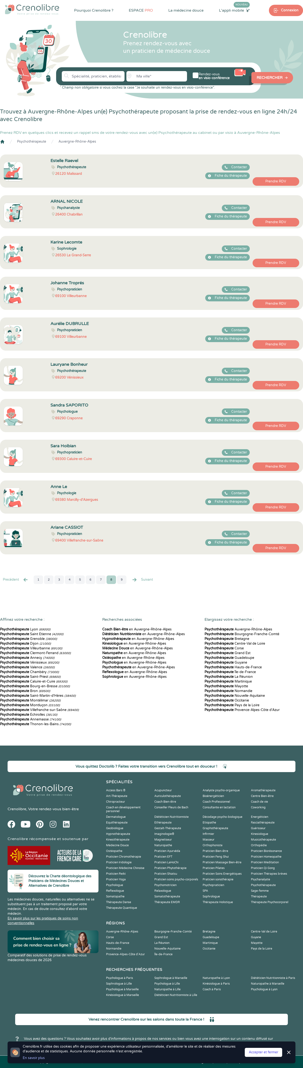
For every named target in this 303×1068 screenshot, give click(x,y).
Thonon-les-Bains (35, 724)
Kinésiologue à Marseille (122, 995)
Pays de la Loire (232, 705)
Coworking (258, 807)
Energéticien (259, 817)
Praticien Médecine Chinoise (125, 868)
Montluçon (30, 705)
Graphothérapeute (215, 828)
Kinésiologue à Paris (216, 983)
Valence (27, 667)
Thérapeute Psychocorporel (269, 902)
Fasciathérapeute (263, 822)
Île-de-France (230, 672)
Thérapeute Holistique (218, 902)
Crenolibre (17, 809)
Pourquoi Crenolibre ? (93, 10)
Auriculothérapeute (167, 796)
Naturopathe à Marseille (267, 983)
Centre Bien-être (262, 796)
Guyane (226, 663)
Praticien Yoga (116, 879)
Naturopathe (163, 845)
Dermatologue (116, 817)
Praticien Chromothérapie (123, 856)
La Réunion (229, 677)
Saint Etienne (31, 634)
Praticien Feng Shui (216, 856)
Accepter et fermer (263, 1052)
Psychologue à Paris (119, 978)
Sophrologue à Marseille (170, 978)
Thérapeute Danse (118, 902)
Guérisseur (258, 828)
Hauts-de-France (233, 667)
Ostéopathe (114, 851)
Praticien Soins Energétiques (222, 873)
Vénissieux (29, 663)
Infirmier (208, 834)
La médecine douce (186, 10)
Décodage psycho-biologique (222, 817)
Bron (25, 691)
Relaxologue (162, 890)
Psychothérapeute (31, 142)
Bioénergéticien (213, 796)
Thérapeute (259, 896)
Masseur (208, 839)
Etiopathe (209, 822)
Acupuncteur (163, 790)
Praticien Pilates (214, 868)
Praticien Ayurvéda (167, 851)
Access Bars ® (115, 790)
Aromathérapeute (263, 790)
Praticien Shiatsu (165, 873)
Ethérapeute (163, 822)
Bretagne (227, 639)
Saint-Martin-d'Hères (38, 696)
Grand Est (227, 653)
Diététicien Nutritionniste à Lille (175, 995)
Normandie (228, 691)
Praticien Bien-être (215, 851)
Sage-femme (260, 890)
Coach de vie (259, 801)
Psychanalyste (260, 879)
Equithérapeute (117, 822)
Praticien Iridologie (119, 862)
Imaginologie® (164, 834)
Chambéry (29, 672)
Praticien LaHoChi (166, 862)
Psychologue (114, 885)
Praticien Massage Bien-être (222, 862)
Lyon (25, 629)
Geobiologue (114, 828)
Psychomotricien (165, 885)
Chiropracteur (115, 801)
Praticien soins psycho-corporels (176, 879)
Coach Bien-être (165, 801)
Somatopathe (115, 896)
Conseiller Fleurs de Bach (171, 807)
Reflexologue (115, 890)
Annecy (27, 658)
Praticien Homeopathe (266, 856)
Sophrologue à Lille (119, 983)
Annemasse (30, 719)
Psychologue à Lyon (264, 989)
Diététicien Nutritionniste (171, 817)
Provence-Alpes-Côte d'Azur (242, 710)
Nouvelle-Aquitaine (235, 696)
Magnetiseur (163, 839)
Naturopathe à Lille (167, 989)
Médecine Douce (117, 845)
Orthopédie (259, 845)
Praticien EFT (163, 856)
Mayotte (226, 686)
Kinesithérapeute (117, 839)
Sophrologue (211, 896)
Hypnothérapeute (118, 834)
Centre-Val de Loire (235, 644)
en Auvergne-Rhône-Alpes (137, 629)
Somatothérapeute (167, 896)
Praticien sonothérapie (218, 879)
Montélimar (30, 700)
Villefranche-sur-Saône (39, 710)
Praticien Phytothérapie (170, 868)
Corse (224, 648)
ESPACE (141, 10)
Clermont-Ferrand (35, 653)
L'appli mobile (234, 10)
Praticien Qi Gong (263, 868)
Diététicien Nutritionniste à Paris (273, 978)
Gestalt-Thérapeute (167, 828)
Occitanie (227, 700)
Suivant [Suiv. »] (142, 580)
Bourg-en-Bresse (35, 686)
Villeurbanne (31, 648)
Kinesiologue (259, 834)
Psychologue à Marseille (122, 989)
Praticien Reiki (116, 873)
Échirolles (28, 715)
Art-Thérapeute (116, 796)
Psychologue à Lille (167, 983)
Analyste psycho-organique (221, 790)
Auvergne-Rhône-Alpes (77, 142)
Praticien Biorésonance (266, 851)
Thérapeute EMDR (167, 902)
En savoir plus (34, 1058)
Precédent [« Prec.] (15, 580)
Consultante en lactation (219, 807)
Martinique (228, 681)
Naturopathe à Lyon (216, 978)
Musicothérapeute (263, 839)
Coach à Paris (212, 989)
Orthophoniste (213, 845)
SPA (205, 890)
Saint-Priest (30, 677)
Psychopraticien (213, 885)
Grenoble (28, 639)
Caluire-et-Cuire (33, 681)
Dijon (25, 644)
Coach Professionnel (216, 801)
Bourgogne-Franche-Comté (242, 634)
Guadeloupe (229, 658)
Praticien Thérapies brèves (269, 873)
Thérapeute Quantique (121, 908)
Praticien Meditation (265, 862)
